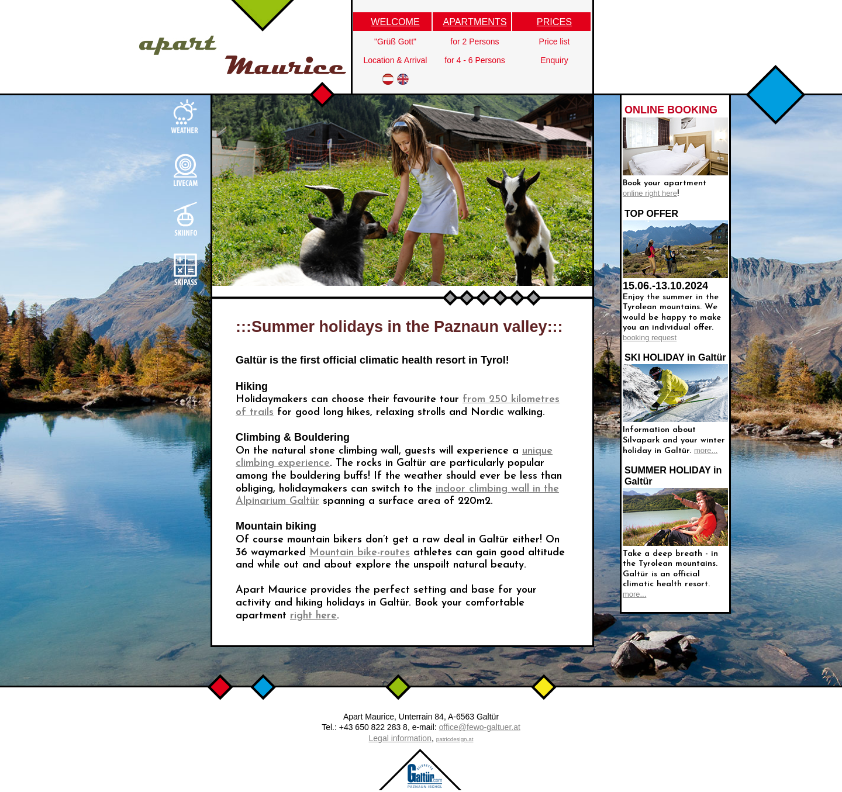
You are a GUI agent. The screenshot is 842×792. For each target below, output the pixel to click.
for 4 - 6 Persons (474, 60)
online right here (650, 193)
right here (313, 615)
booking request (650, 337)
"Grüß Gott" (395, 41)
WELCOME (395, 21)
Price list (554, 41)
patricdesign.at (455, 739)
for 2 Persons (474, 41)
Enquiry (554, 60)
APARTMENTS (474, 21)
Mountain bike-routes (359, 552)
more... (705, 450)
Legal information (400, 738)
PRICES (554, 21)
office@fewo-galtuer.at (479, 727)
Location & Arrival (395, 60)
